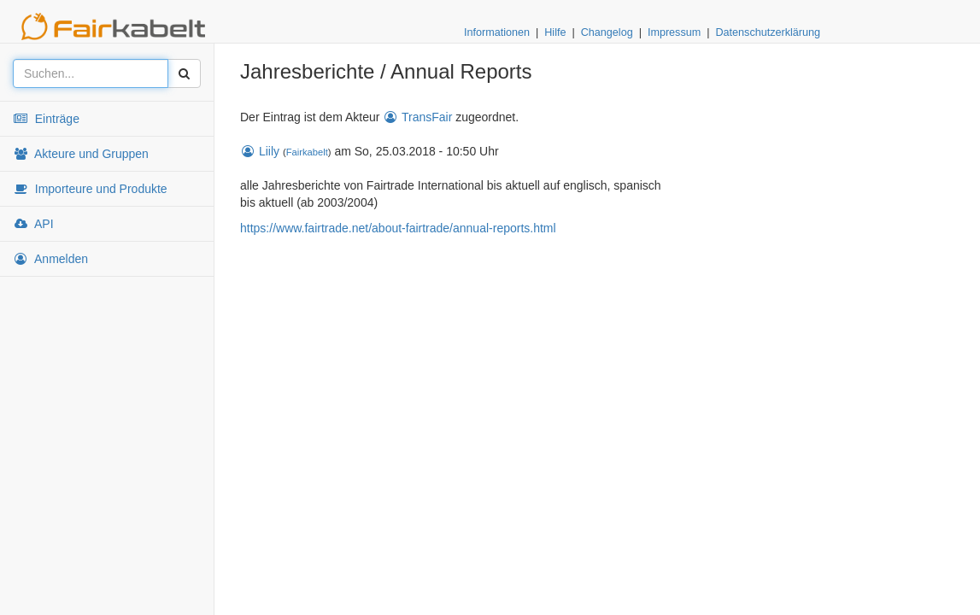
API (33, 224)
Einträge (46, 119)
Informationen (497, 32)
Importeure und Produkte (90, 189)
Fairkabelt (307, 152)
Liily (259, 151)
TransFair (417, 117)
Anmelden (50, 259)
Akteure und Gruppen (81, 154)
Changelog (607, 32)
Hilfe (555, 32)
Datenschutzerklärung (767, 32)
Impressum (674, 32)
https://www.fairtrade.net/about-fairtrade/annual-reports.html (398, 228)
